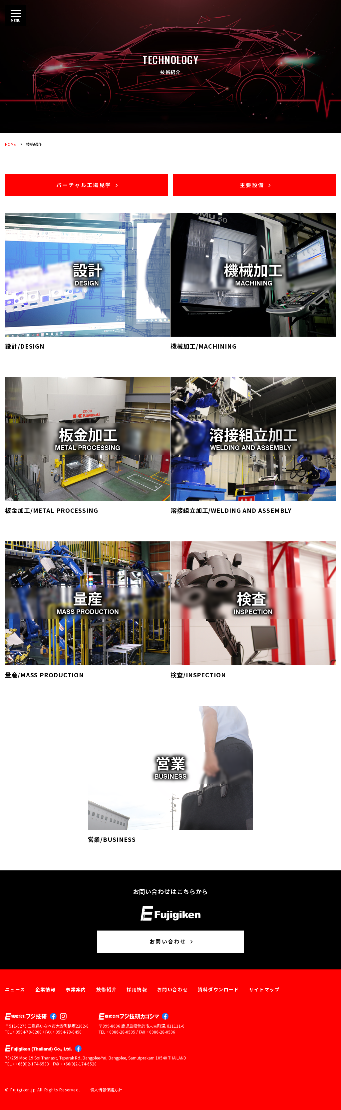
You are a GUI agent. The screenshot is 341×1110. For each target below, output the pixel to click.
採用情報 (137, 990)
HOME (10, 144)
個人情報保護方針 (106, 1090)
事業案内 (76, 990)
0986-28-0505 (122, 1032)
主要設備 (256, 185)
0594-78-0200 (29, 1032)
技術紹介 (34, 144)
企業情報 (45, 990)
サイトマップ (264, 990)
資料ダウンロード (218, 990)
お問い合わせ (172, 942)
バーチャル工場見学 (88, 185)
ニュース (15, 990)
